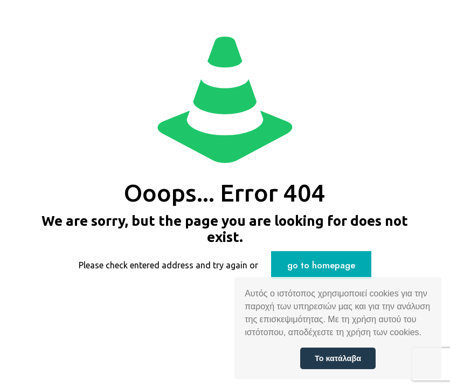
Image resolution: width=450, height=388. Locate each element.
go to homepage (321, 265)
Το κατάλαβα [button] (338, 358)
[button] (425, 333)
